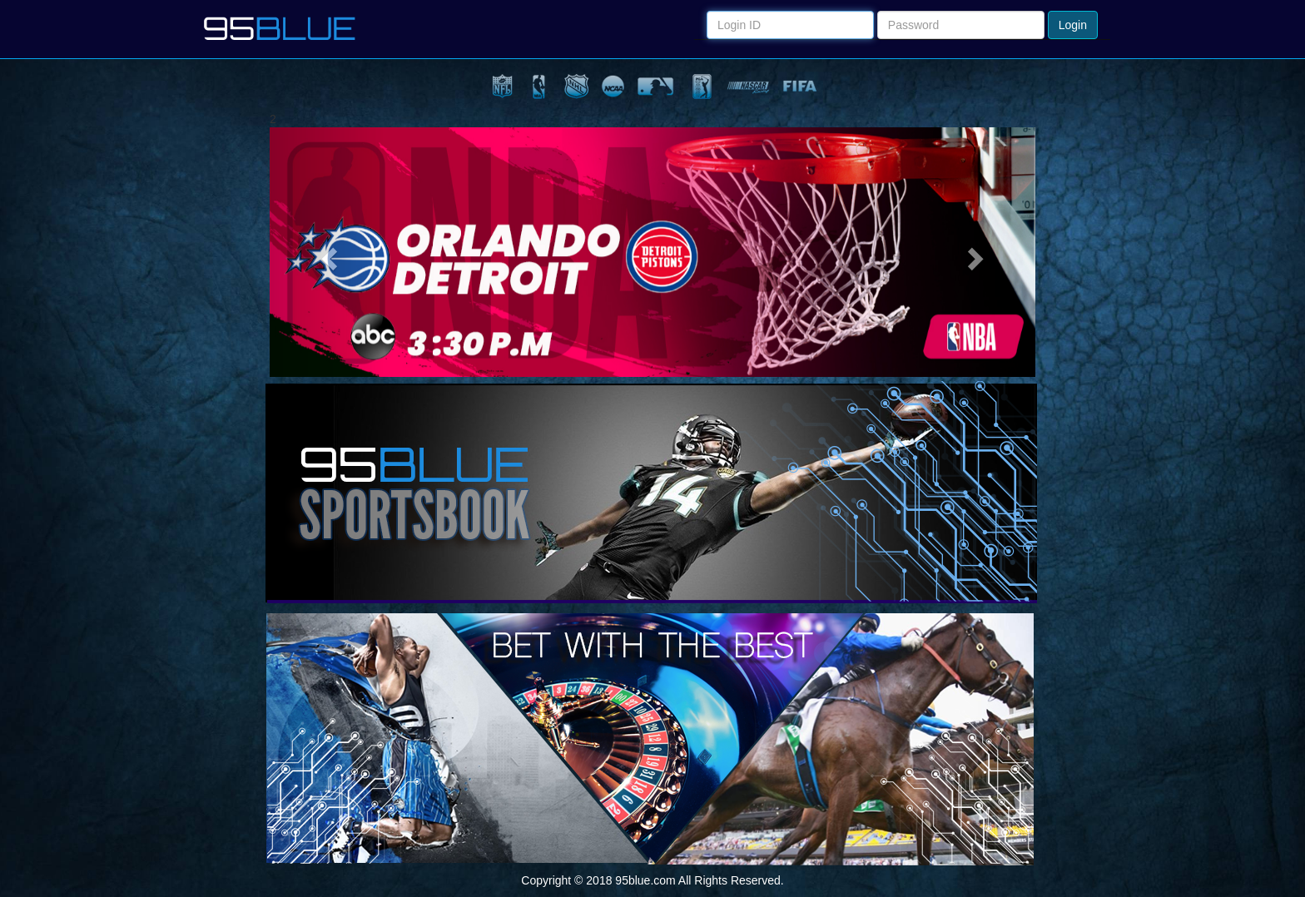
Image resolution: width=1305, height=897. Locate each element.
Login (1073, 25)
